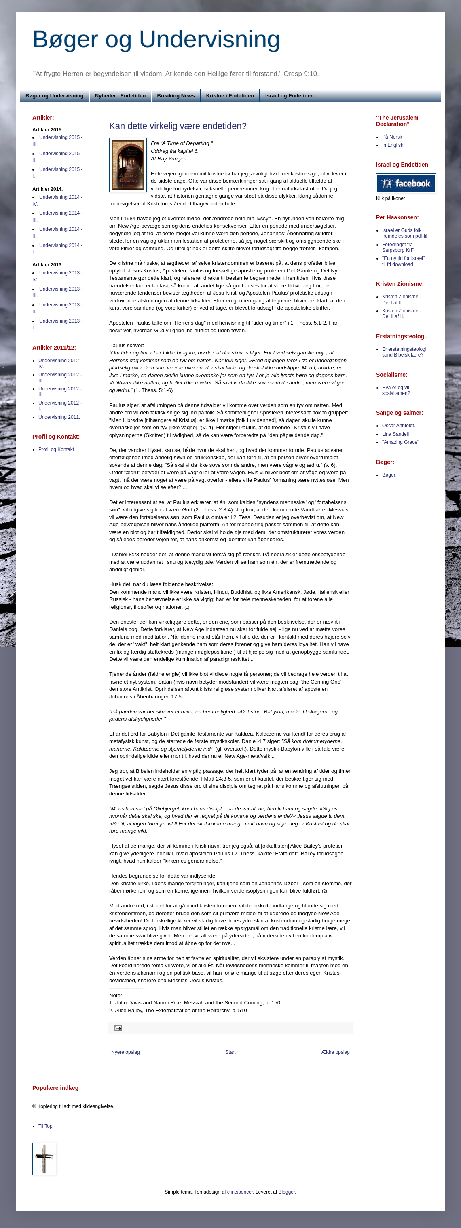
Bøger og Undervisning (156, 39)
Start (230, 1052)
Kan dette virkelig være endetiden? (178, 126)
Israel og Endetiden (289, 96)
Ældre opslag (335, 1052)
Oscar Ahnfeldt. (398, 425)
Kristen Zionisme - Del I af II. (401, 299)
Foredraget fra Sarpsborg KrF (398, 247)
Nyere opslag (125, 1052)
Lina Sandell (395, 434)
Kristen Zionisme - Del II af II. (401, 313)
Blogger (287, 1192)
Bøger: (389, 475)
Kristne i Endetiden (230, 96)
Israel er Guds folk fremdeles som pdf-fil (404, 233)
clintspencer (240, 1192)
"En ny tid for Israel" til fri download (403, 261)
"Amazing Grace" (400, 442)
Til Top (45, 1126)
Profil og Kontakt (56, 449)
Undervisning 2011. (59, 417)
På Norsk (392, 137)
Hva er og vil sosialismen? (396, 390)
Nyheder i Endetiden (120, 96)
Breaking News (176, 96)
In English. (393, 145)
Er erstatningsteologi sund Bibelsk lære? (404, 352)
